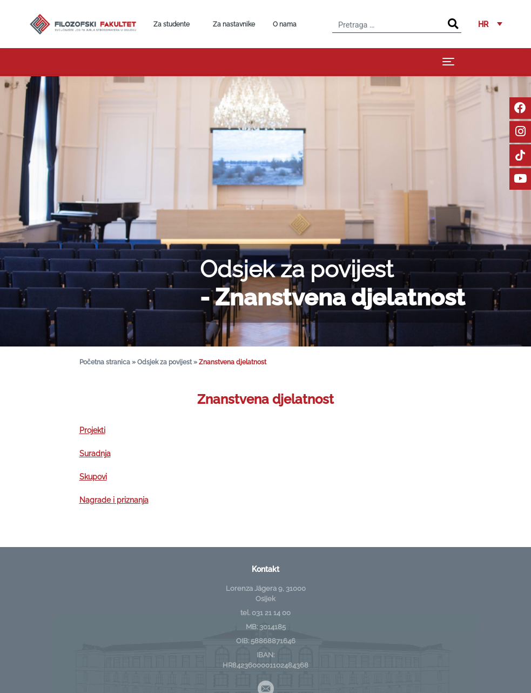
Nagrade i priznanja (114, 499)
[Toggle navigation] (448, 61)
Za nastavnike (234, 24)
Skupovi (93, 476)
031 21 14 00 (271, 613)
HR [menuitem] (483, 24)
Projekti (92, 430)
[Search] (453, 24)
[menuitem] (490, 24)
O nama (285, 24)
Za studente (171, 24)
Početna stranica (104, 362)
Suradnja (95, 453)
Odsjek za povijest (164, 362)
